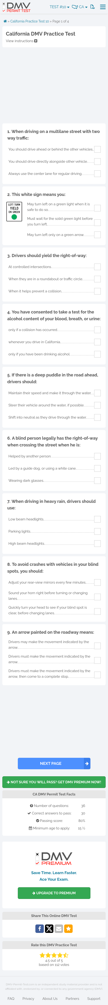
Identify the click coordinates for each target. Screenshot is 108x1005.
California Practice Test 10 (29, 21)
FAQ (10, 999)
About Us (49, 999)
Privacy (28, 999)
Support (94, 999)
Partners (72, 999)
